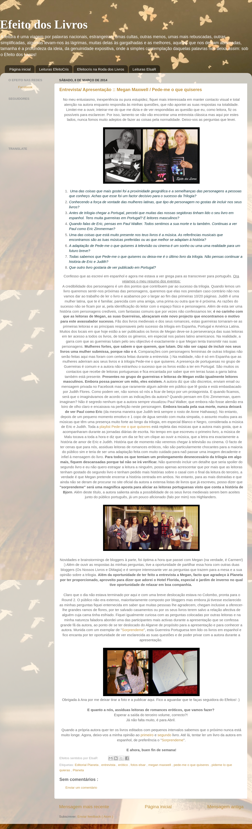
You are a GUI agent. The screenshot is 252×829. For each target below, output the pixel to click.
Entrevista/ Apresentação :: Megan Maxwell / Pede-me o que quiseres (130, 89)
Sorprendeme (133, 630)
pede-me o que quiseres (192, 765)
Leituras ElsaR (144, 69)
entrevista (108, 765)
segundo (164, 735)
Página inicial (20, 69)
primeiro (147, 735)
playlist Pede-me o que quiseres (125, 427)
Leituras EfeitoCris (54, 69)
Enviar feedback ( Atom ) (95, 816)
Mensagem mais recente (84, 806)
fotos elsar (139, 765)
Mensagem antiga (225, 806)
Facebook (25, 87)
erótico (123, 765)
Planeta (78, 770)
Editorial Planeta (87, 765)
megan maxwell (160, 765)
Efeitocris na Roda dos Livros (100, 69)
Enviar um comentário (81, 787)
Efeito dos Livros (44, 24)
